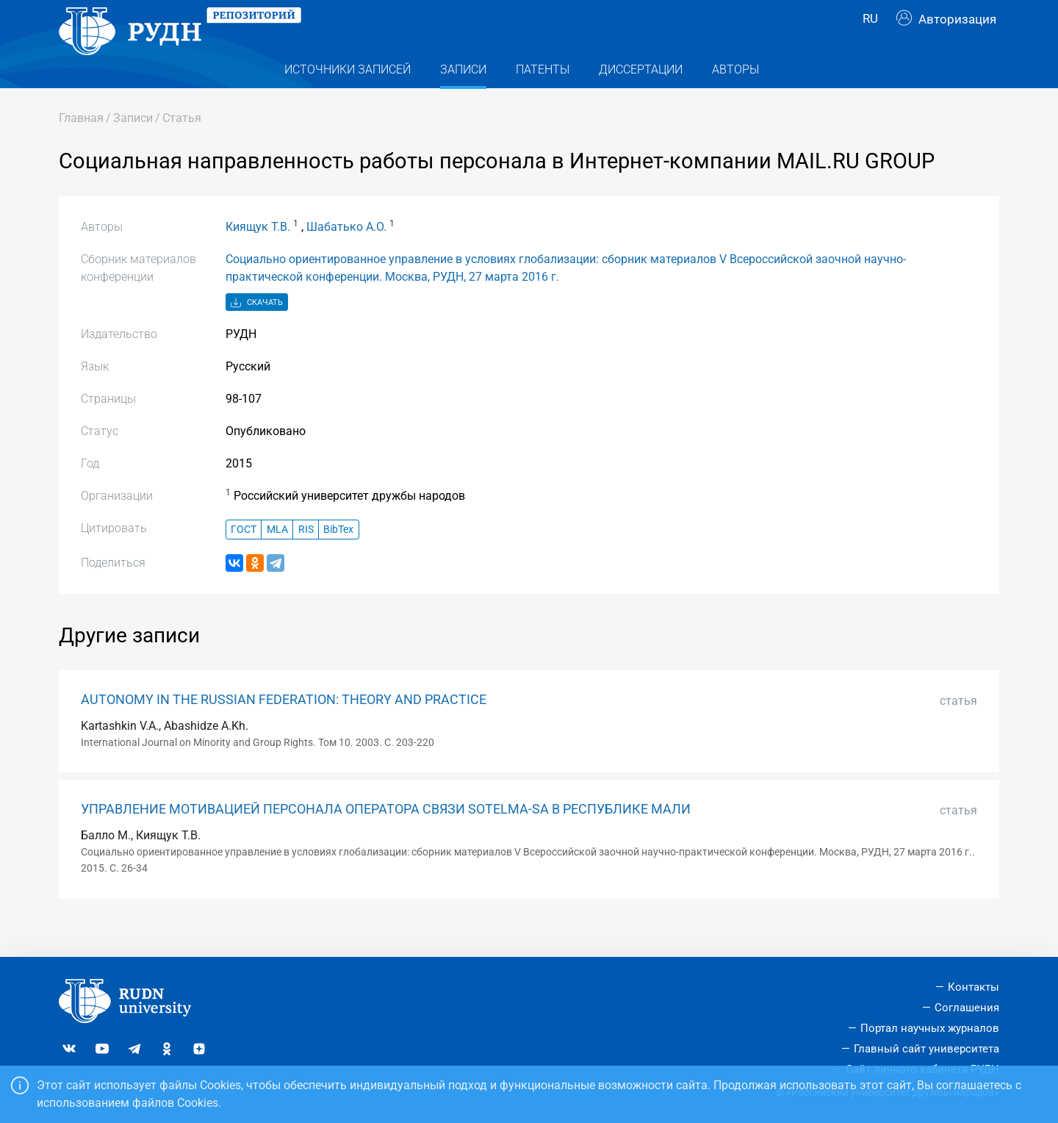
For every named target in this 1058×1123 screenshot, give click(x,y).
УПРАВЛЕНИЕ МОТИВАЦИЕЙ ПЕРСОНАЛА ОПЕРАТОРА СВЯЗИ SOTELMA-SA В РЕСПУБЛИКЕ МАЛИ (386, 838)
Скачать (257, 332)
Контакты (973, 987)
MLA (277, 559)
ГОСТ (243, 559)
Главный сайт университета (926, 1048)
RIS (306, 559)
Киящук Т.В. (258, 256)
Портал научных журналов (929, 1028)
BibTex (338, 559)
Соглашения (967, 1007)
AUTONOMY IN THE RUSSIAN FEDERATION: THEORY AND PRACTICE (283, 729)
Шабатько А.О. (346, 256)
